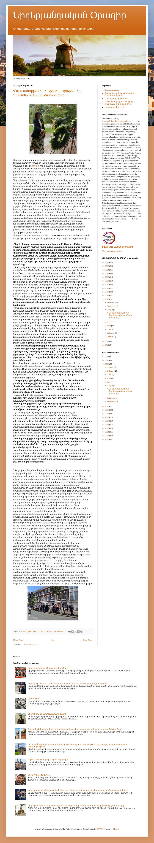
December (111, 302)
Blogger (116, 829)
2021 (107, 281)
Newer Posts (18, 640)
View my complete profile (112, 251)
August (110, 310)
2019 (107, 288)
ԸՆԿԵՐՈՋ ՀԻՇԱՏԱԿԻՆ (39, 775)
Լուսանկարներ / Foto (114, 107)
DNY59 (100, 829)
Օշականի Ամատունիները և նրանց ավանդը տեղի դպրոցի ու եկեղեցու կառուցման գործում (74, 729)
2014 (107, 345)
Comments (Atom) (30, 644)
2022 (107, 277)
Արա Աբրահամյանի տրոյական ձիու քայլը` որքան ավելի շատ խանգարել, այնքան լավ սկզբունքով (77, 790)
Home (53, 640)
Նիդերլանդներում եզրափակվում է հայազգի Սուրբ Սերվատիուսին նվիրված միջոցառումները (76, 805)
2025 (107, 266)
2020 (107, 284)
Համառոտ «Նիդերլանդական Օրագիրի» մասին (119, 94)
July (109, 322)
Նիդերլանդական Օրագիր (69, 15)
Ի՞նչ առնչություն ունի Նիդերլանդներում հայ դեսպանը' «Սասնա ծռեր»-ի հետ (47, 93)
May (109, 326)
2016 (107, 299)
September (111, 306)
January (110, 337)
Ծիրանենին (34, 699)
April (109, 329)
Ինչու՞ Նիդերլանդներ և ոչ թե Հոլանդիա (48, 760)
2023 (107, 273)
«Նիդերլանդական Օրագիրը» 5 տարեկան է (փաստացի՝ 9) (119, 103)
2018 (107, 292)
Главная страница (111, 90)
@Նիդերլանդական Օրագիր (119, 247)
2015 (107, 341)
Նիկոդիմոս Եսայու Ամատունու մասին (47, 714)
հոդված (34, 166)
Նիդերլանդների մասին (116, 98)
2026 (107, 262)
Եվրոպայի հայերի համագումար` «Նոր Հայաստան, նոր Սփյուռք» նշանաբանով (68, 683)
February (111, 333)
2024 (107, 270)
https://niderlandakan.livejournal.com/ (116, 121)
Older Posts (87, 640)
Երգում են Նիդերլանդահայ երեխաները (48, 668)
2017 (107, 295)
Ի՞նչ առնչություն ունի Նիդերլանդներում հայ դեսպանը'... (119, 315)
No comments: (59, 631)
